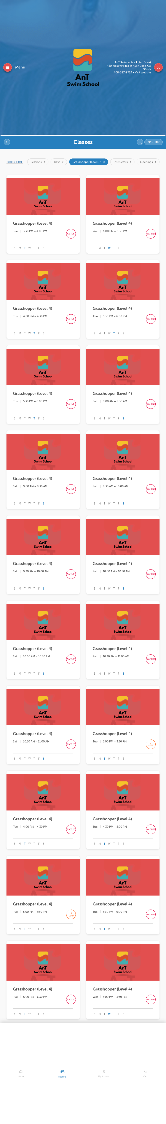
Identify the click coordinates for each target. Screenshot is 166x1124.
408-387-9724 (123, 72)
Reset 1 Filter (14, 161)
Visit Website (143, 72)
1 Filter (155, 142)
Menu (20, 67)
